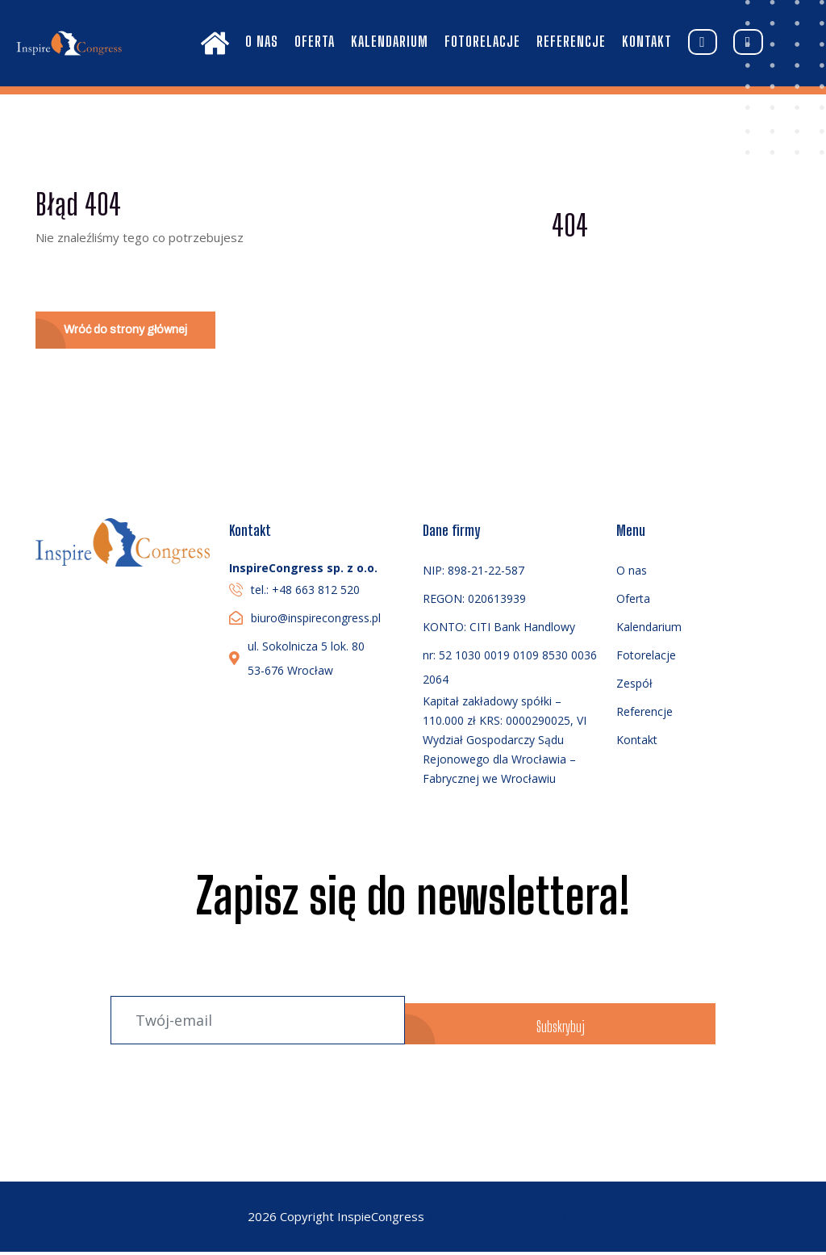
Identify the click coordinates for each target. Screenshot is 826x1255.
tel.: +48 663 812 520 (305, 592)
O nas (261, 41)
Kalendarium (389, 41)
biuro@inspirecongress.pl (316, 621)
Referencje (571, 41)
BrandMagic (544, 1220)
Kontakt (647, 41)
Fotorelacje (482, 41)
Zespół (634, 686)
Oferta (314, 41)
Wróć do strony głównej (130, 331)
